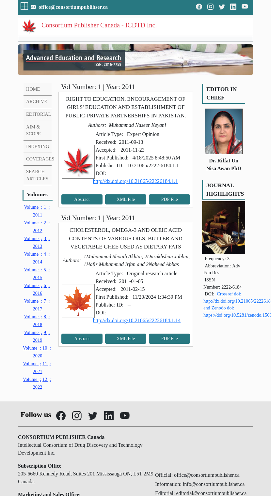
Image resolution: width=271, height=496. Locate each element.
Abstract (81, 199)
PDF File (169, 199)
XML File (126, 199)
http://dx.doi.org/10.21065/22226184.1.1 (135, 181)
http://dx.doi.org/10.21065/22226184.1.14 (137, 320)
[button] (25, 7)
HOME (33, 89)
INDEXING (37, 146)
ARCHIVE (36, 101)
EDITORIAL (38, 114)
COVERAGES (40, 158)
